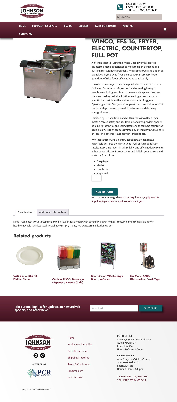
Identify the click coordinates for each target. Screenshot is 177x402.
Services (83, 26)
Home (22, 26)
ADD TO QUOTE (104, 192)
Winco (123, 201)
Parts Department (105, 26)
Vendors (114, 201)
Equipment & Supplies (44, 26)
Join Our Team (75, 377)
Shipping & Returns (78, 357)
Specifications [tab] (26, 212)
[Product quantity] (96, 178)
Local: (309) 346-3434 (139, 7)
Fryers (105, 201)
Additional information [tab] (52, 212)
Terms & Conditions (78, 364)
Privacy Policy (75, 371)
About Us (128, 26)
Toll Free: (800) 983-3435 (141, 10)
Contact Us (25, 34)
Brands (68, 26)
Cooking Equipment (132, 197)
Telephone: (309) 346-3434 (132, 376)
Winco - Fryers (136, 201)
